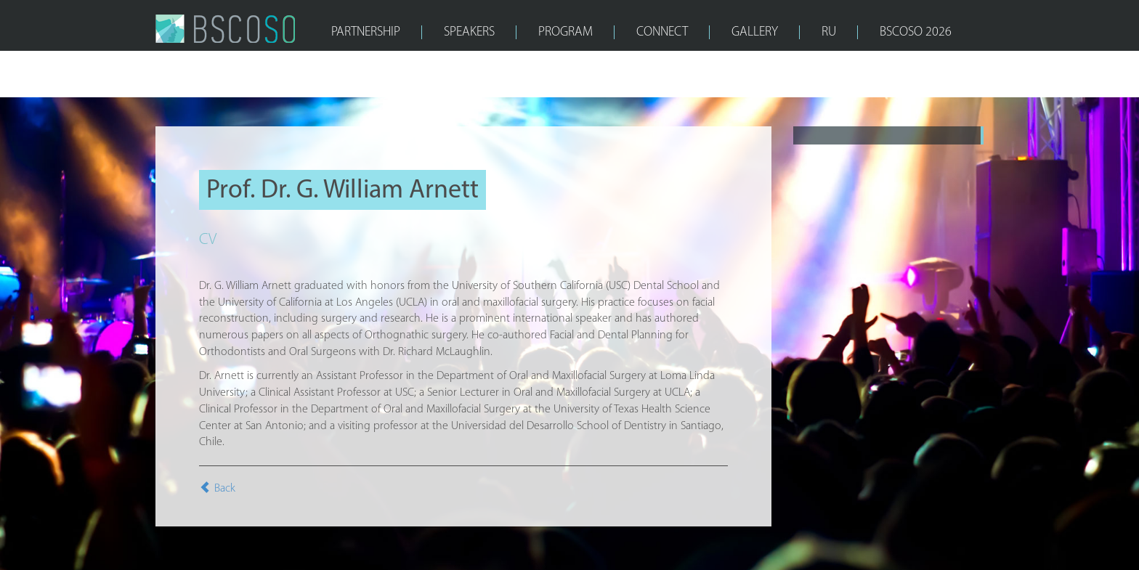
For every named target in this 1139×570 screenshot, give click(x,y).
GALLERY (754, 32)
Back (217, 488)
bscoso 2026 (916, 32)
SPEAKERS (469, 32)
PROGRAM (565, 32)
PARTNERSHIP (365, 32)
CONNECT (662, 32)
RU (829, 32)
